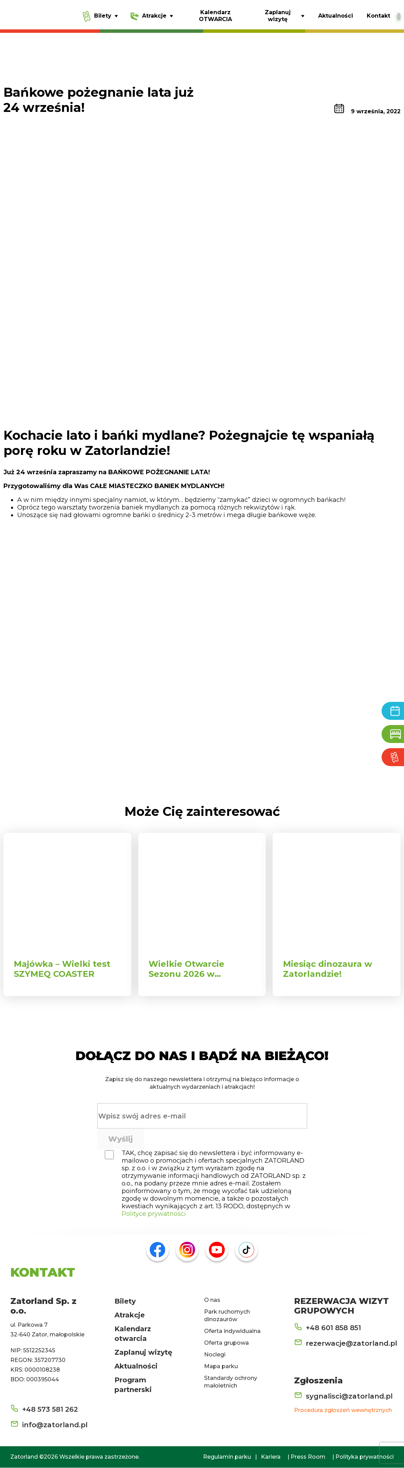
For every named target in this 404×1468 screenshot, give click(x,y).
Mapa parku (221, 1366)
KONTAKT (42, 1272)
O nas (212, 1300)
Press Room (308, 1457)
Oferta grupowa (226, 1343)
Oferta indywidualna (232, 1331)
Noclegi (214, 1355)
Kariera (271, 1457)
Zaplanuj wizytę (143, 1352)
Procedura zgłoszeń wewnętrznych (343, 1410)
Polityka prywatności (364, 1457)
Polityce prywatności (154, 1214)
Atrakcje (129, 1315)
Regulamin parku (227, 1457)
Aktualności (136, 1366)
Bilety (125, 1301)
